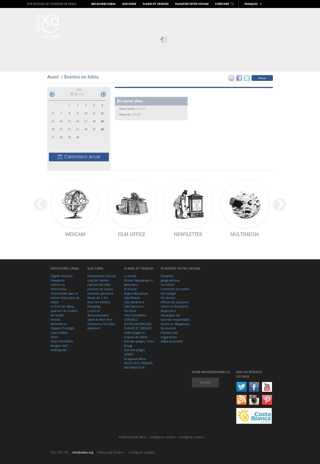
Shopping (93, 306)
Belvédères (59, 324)
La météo (167, 284)
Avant (53, 77)
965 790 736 (59, 452)
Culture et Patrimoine (58, 286)
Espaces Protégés (63, 328)
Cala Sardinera (134, 302)
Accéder (205, 382)
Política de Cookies (111, 452)
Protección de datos (133, 437)
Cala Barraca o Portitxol (134, 308)
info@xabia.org (82, 452)
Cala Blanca (132, 298)
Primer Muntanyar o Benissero (138, 282)
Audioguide (59, 350)
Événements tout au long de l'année (101, 278)
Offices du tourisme (175, 302)
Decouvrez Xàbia (103, 4)
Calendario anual (78, 157)
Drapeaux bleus (135, 359)
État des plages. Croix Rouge (139, 343)
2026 (79, 89)
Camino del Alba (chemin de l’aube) (100, 286)
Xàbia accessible (172, 341)
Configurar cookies (162, 437)
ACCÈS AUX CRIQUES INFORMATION (138, 365)
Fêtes (54, 337)
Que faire (129, 4)
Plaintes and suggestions (169, 334)
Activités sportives (100, 293)
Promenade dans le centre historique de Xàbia (65, 297)
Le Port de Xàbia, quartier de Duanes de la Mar (64, 310)
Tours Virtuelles (62, 341)
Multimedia (244, 234)
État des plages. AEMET (135, 352)
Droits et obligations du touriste (175, 326)
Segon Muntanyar (136, 293)
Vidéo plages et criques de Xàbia (135, 334)
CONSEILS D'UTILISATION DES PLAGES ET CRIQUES (138, 323)
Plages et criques (155, 4)
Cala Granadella (135, 315)
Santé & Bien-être (100, 319)
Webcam (75, 234)
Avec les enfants (98, 302)
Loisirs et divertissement (98, 313)
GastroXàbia (59, 332)
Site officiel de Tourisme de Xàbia (51, 4)
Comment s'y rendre (175, 289)
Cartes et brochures (174, 306)
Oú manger (168, 293)
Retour (262, 78)
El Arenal (130, 289)
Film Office (131, 234)
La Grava (130, 276)
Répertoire (168, 311)
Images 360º (59, 346)
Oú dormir (168, 298)
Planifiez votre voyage (192, 4)
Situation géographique (170, 278)
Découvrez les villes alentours (101, 326)
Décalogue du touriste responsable (175, 317)
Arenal (55, 319)
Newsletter (188, 234)
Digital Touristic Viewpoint (62, 278)
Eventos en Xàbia (81, 77)
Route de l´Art (97, 298)
